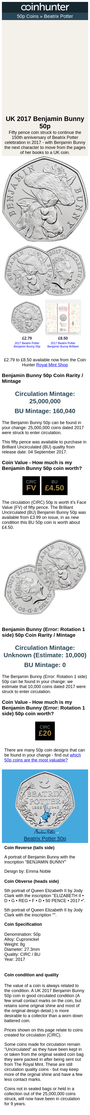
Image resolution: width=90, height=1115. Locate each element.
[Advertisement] (45, 68)
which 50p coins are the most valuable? (42, 758)
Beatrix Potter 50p (45, 835)
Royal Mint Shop (52, 365)
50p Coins (28, 16)
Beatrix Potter (58, 16)
